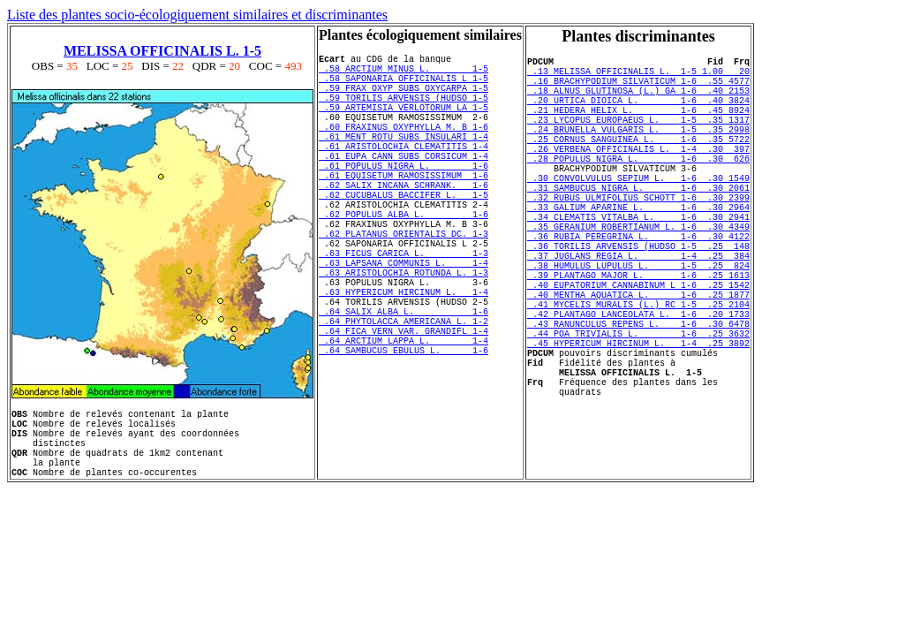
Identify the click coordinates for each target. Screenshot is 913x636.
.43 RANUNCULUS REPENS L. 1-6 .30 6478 (638, 397)
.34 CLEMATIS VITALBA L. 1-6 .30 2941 (638, 261)
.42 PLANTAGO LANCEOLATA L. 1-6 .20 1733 (638, 385)
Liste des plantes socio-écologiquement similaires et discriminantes (197, 14)
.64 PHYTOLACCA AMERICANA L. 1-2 (403, 395)
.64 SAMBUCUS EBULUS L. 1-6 (403, 432)
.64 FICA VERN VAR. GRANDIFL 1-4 (403, 407)
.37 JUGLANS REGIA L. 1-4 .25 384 (638, 311)
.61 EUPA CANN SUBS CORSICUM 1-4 (403, 184)
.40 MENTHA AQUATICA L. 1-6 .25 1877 (638, 360)
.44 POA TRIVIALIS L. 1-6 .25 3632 (638, 410)
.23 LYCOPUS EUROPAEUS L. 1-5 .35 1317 (638, 138)
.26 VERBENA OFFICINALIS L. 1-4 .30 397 (638, 175)
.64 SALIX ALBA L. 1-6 (403, 382)
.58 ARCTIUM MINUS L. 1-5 (403, 73)
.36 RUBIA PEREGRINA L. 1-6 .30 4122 (638, 286)
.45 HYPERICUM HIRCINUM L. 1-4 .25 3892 (638, 422)
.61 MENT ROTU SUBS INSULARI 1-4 (403, 160)
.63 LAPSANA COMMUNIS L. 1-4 (403, 320)
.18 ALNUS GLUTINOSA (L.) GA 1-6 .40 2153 (638, 101)
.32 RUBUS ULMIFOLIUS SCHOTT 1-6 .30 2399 (638, 237)
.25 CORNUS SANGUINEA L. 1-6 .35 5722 (638, 162)
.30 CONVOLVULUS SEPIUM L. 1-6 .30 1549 (638, 212)
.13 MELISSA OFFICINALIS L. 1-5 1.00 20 (638, 76)
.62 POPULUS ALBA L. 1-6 (403, 259)
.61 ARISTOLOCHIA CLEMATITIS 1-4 (403, 172)
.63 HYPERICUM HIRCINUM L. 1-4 (403, 358)
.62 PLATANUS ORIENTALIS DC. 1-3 (403, 283)
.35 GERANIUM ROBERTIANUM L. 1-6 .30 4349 (638, 274)
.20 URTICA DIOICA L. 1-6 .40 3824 (638, 113)
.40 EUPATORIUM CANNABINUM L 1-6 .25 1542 (638, 348)
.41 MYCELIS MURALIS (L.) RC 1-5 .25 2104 (638, 373)
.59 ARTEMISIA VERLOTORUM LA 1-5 (403, 123)
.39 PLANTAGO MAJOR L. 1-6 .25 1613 (638, 335)
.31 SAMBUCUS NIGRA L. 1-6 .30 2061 (638, 224)
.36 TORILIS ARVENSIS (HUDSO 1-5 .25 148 (638, 298)
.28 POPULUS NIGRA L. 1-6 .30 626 (638, 187)
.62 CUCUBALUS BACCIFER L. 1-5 (403, 234)
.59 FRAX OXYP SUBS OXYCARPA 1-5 (403, 98)
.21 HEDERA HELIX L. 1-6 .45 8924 (638, 125)
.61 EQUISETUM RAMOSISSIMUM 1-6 (403, 209)
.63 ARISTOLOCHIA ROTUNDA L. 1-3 (403, 333)
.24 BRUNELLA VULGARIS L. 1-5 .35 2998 (638, 150)
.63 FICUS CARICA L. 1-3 (403, 308)
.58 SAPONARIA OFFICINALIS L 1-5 (403, 86)
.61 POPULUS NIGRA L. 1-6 (403, 197)
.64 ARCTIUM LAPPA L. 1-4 (403, 419)
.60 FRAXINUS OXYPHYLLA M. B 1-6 (403, 147)
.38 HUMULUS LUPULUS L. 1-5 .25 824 (638, 323)
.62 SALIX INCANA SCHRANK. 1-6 (403, 222)
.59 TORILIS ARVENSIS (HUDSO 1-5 (403, 110)
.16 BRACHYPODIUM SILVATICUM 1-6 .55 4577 (638, 88)
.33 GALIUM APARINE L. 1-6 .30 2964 (638, 249)
